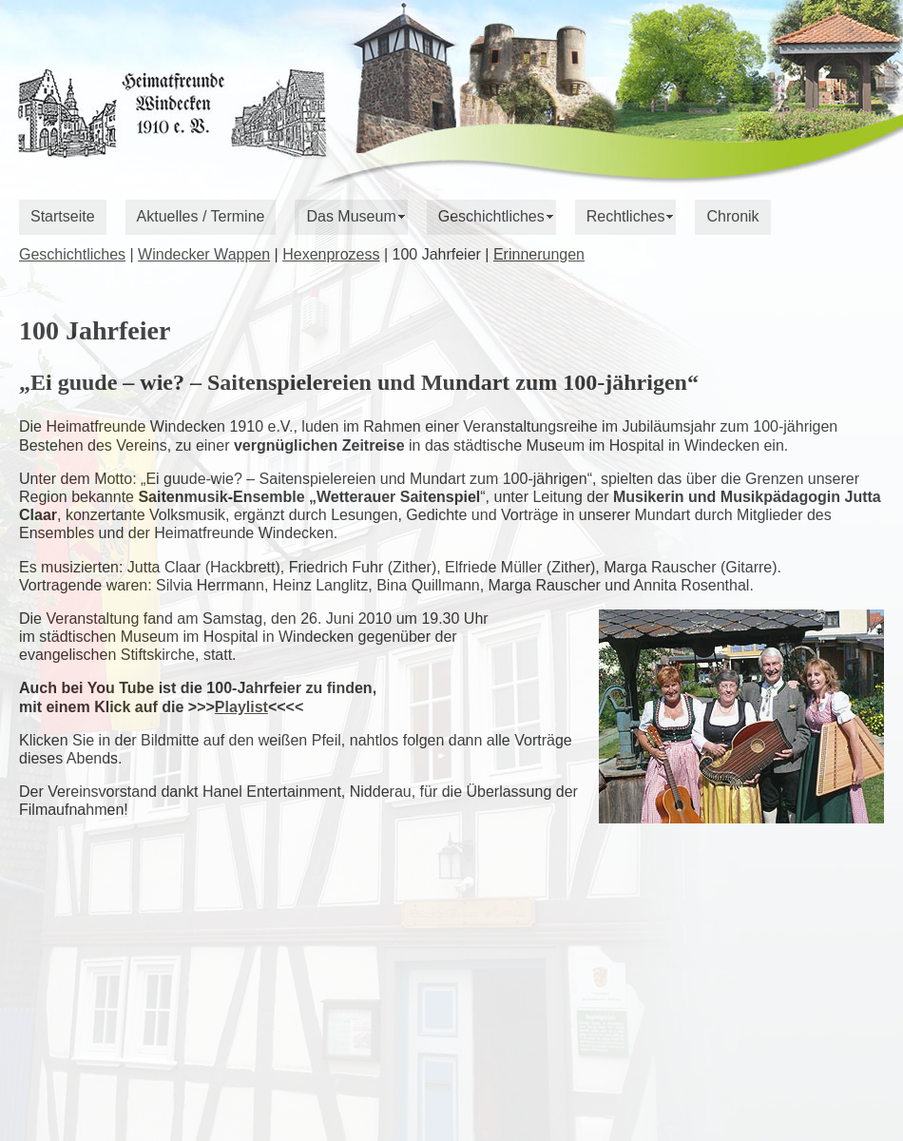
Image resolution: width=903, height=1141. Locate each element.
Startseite (62, 216)
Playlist (241, 707)
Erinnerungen (539, 254)
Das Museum (350, 216)
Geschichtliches (491, 216)
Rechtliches (625, 216)
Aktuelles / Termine (201, 216)
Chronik (732, 216)
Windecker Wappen (204, 254)
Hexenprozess (330, 254)
